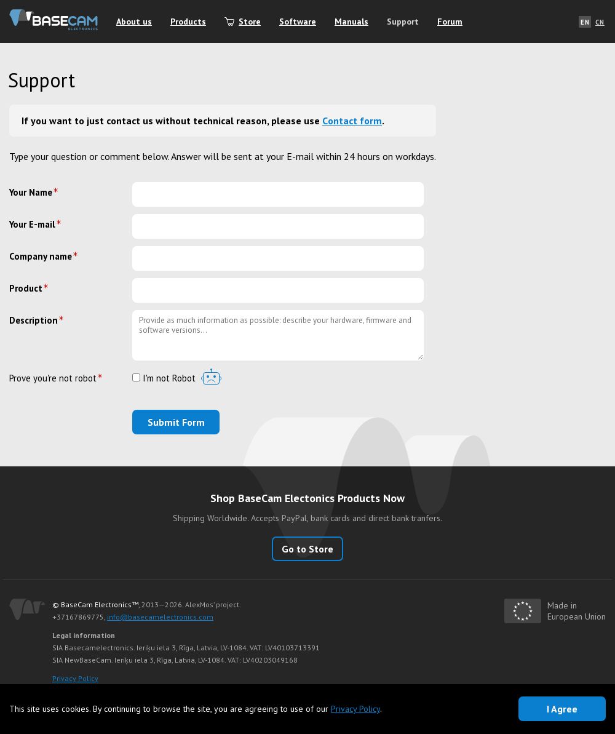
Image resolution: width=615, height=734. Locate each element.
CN (600, 22)
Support (403, 21)
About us (134, 21)
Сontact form (352, 120)
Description (33, 320)
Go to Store (307, 549)
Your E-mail (32, 224)
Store (250, 21)
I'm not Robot (164, 378)
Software (297, 21)
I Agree (562, 709)
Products (188, 21)
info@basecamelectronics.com (160, 616)
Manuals (351, 21)
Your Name (30, 192)
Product (25, 288)
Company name (40, 256)
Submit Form (176, 422)
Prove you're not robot (53, 378)
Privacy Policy (75, 678)
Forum (449, 21)
